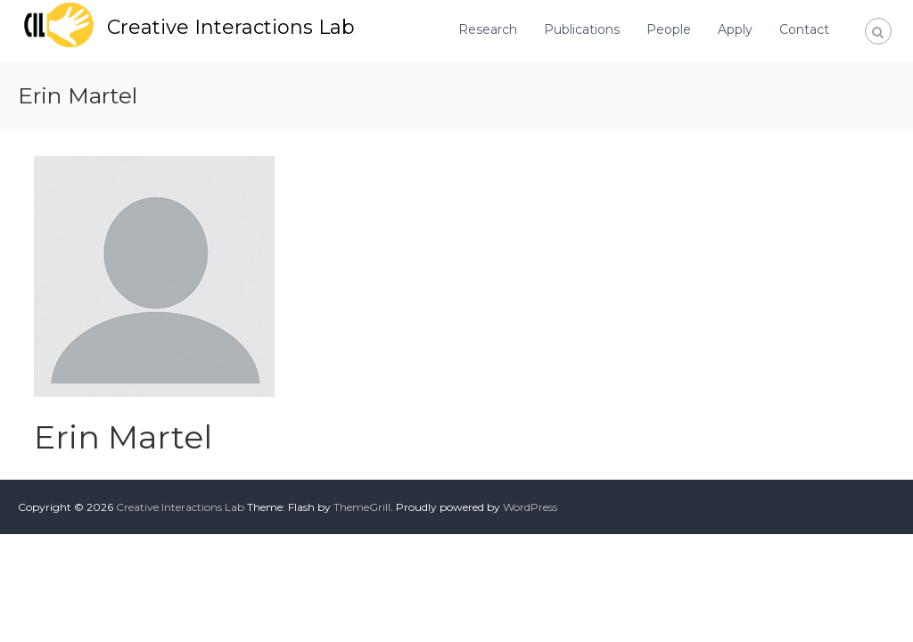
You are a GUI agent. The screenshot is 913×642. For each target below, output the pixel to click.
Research (487, 29)
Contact (804, 29)
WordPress (530, 507)
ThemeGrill (362, 507)
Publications (582, 29)
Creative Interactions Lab (231, 27)
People (668, 29)
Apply (735, 29)
